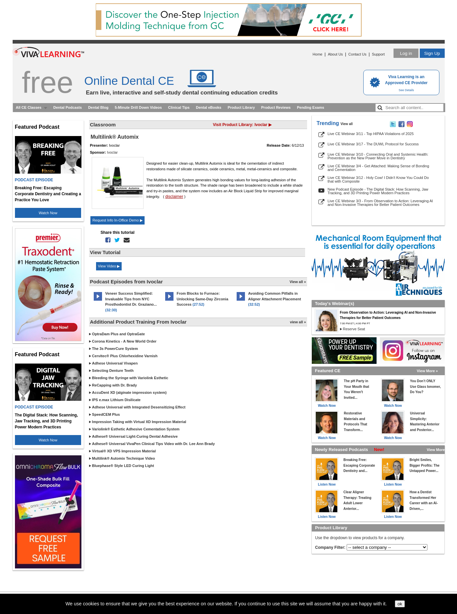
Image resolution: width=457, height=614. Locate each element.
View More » (427, 371)
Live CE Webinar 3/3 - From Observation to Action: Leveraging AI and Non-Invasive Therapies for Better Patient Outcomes (380, 203)
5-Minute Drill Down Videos (138, 107)
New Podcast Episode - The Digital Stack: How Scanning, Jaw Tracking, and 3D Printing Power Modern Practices (378, 191)
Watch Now (48, 213)
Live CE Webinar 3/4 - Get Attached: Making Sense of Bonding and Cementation (378, 168)
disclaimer (174, 196)
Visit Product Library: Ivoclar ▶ (242, 124)
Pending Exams (310, 107)
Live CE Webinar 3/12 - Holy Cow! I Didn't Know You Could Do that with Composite (378, 179)
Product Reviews (276, 107)
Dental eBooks (208, 107)
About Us (335, 54)
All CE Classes (29, 107)
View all (347, 124)
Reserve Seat (354, 329)
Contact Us (357, 54)
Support (378, 54)
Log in (406, 53)
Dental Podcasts (68, 107)
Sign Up (432, 53)
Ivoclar (112, 152)
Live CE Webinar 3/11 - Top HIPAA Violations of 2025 (371, 134)
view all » (298, 322)
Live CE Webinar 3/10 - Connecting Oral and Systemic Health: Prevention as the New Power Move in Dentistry (378, 156)
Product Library (241, 107)
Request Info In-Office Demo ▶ (117, 220)
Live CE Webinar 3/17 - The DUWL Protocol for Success (373, 144)
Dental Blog (98, 107)
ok (400, 603)
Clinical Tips (179, 107)
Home (317, 54)
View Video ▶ (109, 266)
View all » (297, 282)
